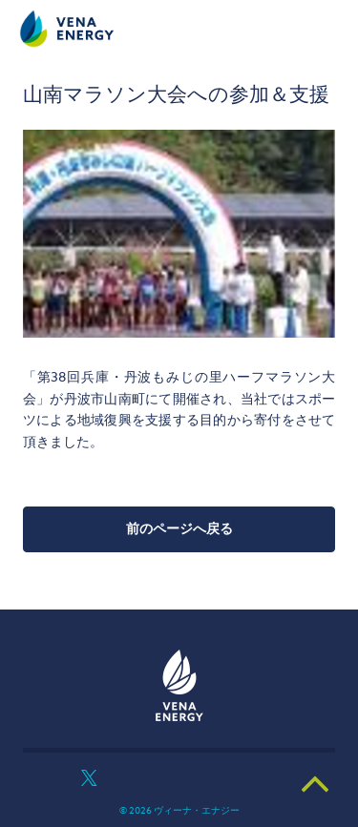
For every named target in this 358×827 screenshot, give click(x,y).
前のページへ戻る (179, 529)
